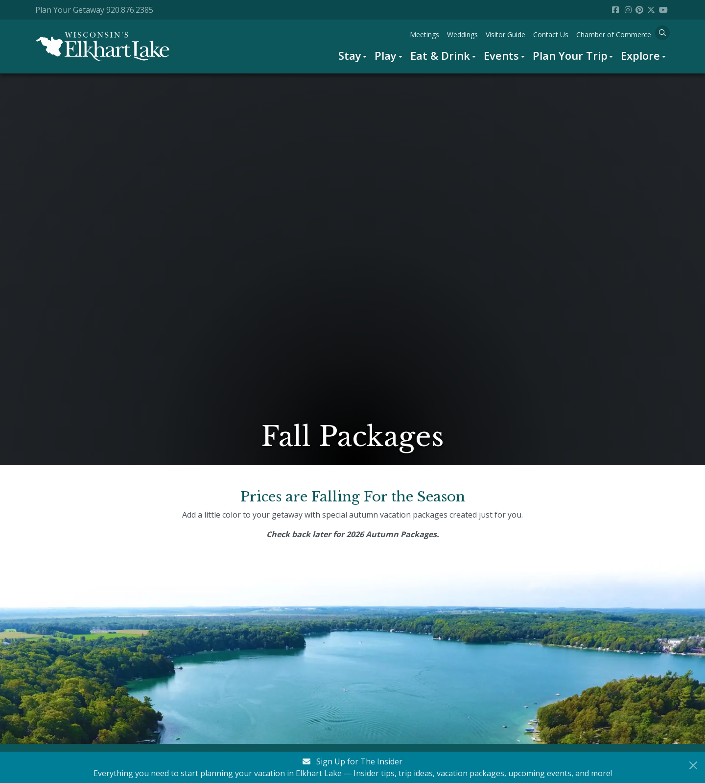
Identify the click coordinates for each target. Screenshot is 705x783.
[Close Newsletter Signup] (693, 765)
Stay (349, 55)
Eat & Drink (440, 55)
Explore (640, 55)
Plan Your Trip (570, 55)
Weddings (462, 34)
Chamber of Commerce (613, 34)
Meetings (424, 34)
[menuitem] (352, 56)
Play (386, 55)
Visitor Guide (505, 34)
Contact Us (550, 34)
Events (501, 55)
